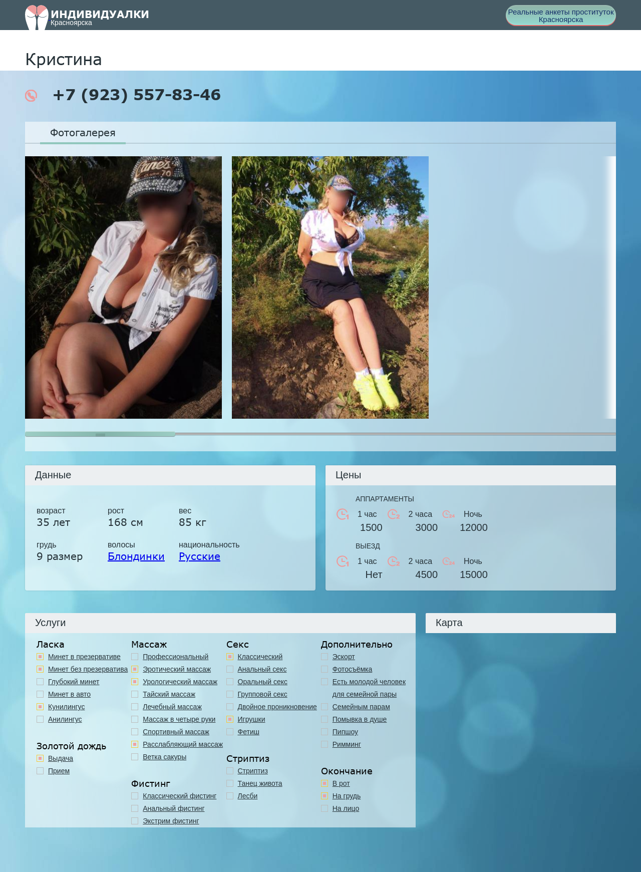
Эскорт (344, 657)
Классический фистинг (179, 796)
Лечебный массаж (172, 707)
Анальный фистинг (173, 808)
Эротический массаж (177, 669)
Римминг (347, 744)
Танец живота (260, 783)
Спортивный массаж (176, 732)
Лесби (248, 796)
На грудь (347, 796)
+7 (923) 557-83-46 (123, 94)
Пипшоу (345, 732)
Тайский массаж (169, 694)
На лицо (346, 808)
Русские (199, 556)
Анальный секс (262, 669)
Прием (59, 771)
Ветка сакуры (164, 757)
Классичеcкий (260, 657)
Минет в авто (69, 694)
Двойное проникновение (277, 707)
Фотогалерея (83, 132)
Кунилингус (66, 707)
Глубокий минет (74, 682)
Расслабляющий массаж (183, 744)
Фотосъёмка (353, 669)
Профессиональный (175, 657)
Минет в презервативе (84, 657)
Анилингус (65, 719)
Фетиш (248, 732)
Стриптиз (253, 771)
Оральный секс (263, 682)
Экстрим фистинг (171, 821)
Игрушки (251, 719)
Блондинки (136, 556)
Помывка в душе (360, 719)
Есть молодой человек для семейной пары (369, 688)
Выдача (60, 758)
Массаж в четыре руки (179, 719)
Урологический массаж (180, 682)
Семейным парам (361, 707)
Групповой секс (262, 694)
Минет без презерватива (88, 669)
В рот (341, 783)
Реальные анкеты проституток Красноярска (561, 16)
